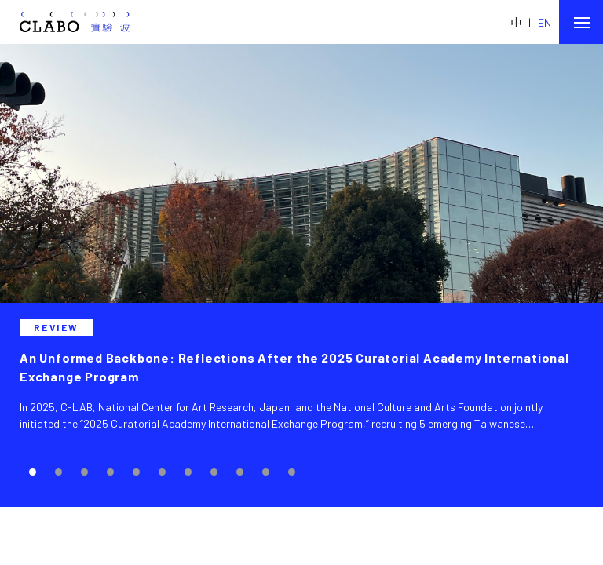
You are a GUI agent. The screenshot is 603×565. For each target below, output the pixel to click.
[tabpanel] (301, 275)
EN (544, 22)
